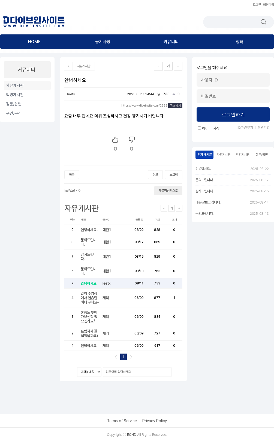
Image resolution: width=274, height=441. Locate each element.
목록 (71, 175)
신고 (155, 175)
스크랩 (174, 175)
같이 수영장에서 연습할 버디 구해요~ (90, 297)
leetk (71, 94)
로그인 (257, 5)
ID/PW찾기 (245, 127)
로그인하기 (233, 114)
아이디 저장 (208, 128)
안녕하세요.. (89, 230)
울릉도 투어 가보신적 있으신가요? (89, 316)
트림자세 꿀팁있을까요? (90, 333)
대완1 (107, 230)
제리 (106, 298)
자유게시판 (83, 66)
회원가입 (268, 5)
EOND (131, 435)
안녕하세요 (89, 283)
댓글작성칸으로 (168, 191)
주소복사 (175, 105)
